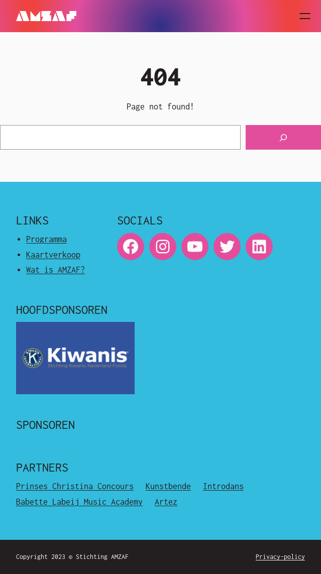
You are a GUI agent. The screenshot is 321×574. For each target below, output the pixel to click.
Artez (166, 501)
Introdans (223, 486)
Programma (46, 239)
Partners (42, 467)
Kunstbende (168, 486)
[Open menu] (305, 16)
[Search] (283, 137)
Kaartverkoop (53, 254)
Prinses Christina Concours (75, 486)
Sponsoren (45, 424)
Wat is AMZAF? (55, 269)
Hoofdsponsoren (62, 309)
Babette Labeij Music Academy (79, 501)
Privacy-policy (280, 556)
